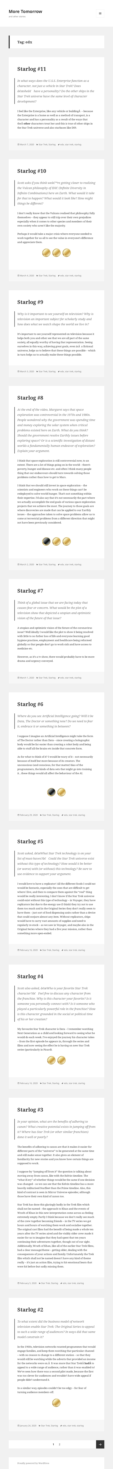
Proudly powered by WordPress (33, 1463)
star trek (69, 144)
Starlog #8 (30, 397)
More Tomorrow (25, 11)
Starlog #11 (31, 68)
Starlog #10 (31, 170)
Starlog (52, 144)
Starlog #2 (30, 1309)
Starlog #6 (30, 704)
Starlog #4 (30, 976)
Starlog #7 (30, 590)
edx (62, 144)
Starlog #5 (30, 841)
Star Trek (43, 144)
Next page (100, 1444)
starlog (77, 144)
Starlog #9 (30, 301)
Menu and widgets (100, 17)
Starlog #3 (30, 1109)
